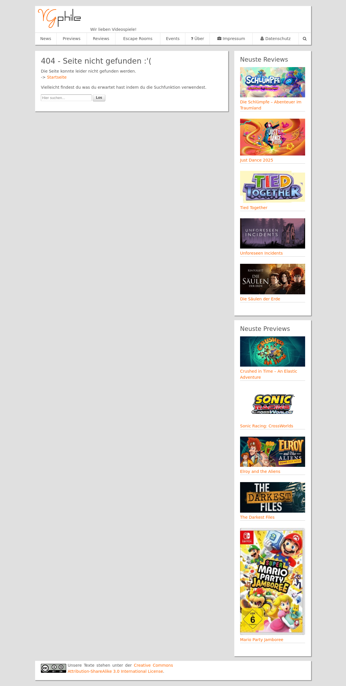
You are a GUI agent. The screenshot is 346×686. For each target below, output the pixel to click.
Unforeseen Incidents (261, 253)
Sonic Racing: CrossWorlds (266, 426)
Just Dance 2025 (256, 160)
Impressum (231, 38)
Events (172, 38)
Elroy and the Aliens (260, 471)
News (45, 38)
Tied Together (253, 207)
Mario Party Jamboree (261, 639)
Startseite (56, 77)
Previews (72, 38)
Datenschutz (275, 38)
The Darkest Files (257, 517)
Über (197, 38)
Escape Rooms (138, 38)
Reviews (101, 38)
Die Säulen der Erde (260, 299)
